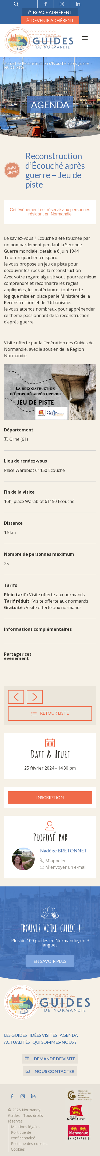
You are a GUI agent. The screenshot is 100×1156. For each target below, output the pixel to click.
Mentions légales (25, 1126)
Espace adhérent (50, 12)
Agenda (69, 1035)
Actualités (17, 1042)
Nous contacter (50, 1071)
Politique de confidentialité (23, 1135)
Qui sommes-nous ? (55, 1042)
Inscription (50, 797)
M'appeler (53, 861)
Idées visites (43, 1035)
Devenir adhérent (50, 20)
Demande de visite (50, 1058)
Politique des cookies (29, 1143)
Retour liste (50, 713)
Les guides (15, 1035)
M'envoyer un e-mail (63, 867)
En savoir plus (50, 961)
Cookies (18, 1149)
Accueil (10, 63)
